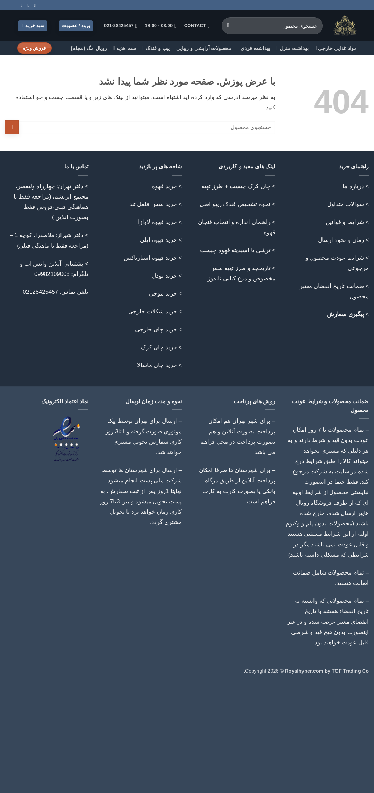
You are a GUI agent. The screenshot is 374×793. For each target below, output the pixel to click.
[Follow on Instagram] (34, 5)
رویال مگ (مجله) (89, 48)
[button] (33, 26)
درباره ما (353, 186)
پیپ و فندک (156, 48)
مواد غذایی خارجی (336, 48)
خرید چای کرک (159, 347)
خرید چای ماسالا (157, 365)
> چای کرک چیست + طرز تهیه (238, 186)
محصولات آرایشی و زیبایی (203, 48)
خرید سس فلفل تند (153, 204)
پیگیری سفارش (345, 314)
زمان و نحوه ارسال (341, 240)
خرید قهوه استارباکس (150, 258)
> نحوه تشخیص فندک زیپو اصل (237, 204)
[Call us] (27, 5)
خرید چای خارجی (156, 329)
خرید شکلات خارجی (152, 311)
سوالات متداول (345, 204)
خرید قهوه (164, 186)
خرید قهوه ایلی (158, 240)
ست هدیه (124, 48)
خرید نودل (164, 275)
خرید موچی (163, 293)
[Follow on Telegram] (21, 5)
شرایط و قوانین (345, 222)
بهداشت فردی (254, 48)
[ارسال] (228, 26)
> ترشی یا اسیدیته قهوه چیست (237, 250)
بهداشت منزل (293, 48)
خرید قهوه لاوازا (157, 222)
